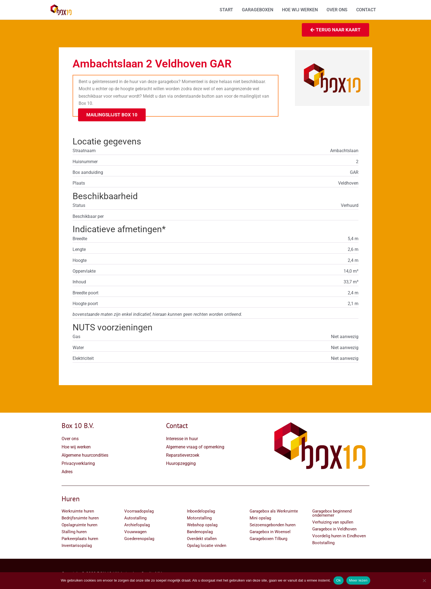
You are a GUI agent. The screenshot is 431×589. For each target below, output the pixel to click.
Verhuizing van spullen (332, 522)
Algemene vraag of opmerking (195, 447)
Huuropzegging (181, 463)
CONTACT (366, 9)
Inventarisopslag (77, 545)
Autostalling (135, 518)
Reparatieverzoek (182, 455)
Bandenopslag (200, 531)
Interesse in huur (182, 438)
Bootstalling (323, 542)
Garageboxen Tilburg (268, 538)
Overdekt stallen (202, 538)
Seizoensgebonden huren (272, 524)
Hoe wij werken (76, 447)
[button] (112, 114)
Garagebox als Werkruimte (274, 511)
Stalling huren (74, 531)
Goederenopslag (139, 538)
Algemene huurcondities (85, 455)
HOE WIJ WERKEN (300, 9)
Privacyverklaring (78, 463)
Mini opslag (260, 518)
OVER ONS (337, 9)
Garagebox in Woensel (270, 531)
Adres (67, 471)
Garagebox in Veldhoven (334, 529)
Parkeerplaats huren (80, 538)
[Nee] (424, 580)
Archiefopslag (137, 524)
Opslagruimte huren (79, 524)
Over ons (70, 438)
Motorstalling (199, 518)
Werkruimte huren (78, 511)
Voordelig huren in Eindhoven (339, 535)
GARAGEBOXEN (257, 9)
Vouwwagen (135, 531)
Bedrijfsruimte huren (80, 518)
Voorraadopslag (139, 511)
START (226, 9)
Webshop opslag (202, 524)
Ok (338, 580)
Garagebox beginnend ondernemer (332, 513)
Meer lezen (358, 580)
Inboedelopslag (201, 511)
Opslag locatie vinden (206, 545)
